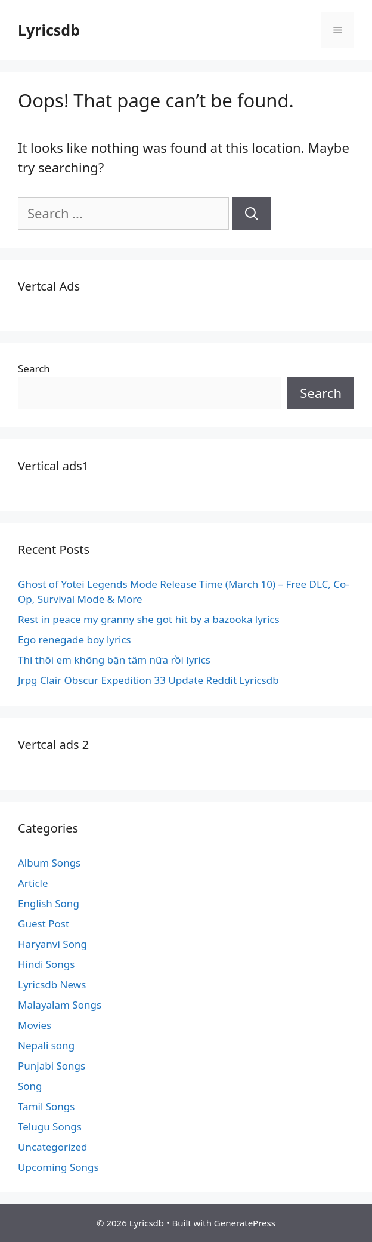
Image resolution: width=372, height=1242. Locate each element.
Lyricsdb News (52, 984)
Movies (34, 1025)
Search (34, 368)
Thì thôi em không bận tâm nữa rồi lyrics (114, 660)
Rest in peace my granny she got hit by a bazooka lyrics (149, 619)
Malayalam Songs (59, 1005)
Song (30, 1086)
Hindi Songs (46, 964)
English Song (48, 903)
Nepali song (46, 1045)
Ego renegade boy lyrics (74, 639)
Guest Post (43, 923)
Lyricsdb (49, 30)
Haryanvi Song (52, 944)
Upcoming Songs (58, 1167)
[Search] (251, 213)
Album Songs (49, 863)
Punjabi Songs (51, 1066)
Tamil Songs (46, 1106)
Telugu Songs (50, 1126)
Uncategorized (53, 1147)
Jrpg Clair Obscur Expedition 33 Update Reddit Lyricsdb (148, 680)
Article (33, 883)
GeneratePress (244, 1223)
